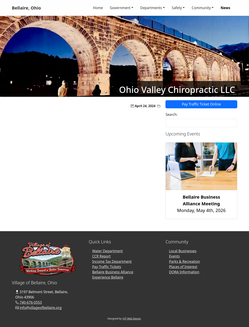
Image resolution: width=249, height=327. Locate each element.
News (225, 7)
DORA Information (184, 272)
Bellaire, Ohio (26, 8)
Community (201, 7)
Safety (177, 7)
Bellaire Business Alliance (112, 272)
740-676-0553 (31, 302)
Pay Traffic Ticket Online (201, 104)
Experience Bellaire (107, 277)
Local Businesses (183, 251)
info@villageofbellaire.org (41, 307)
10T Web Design (131, 318)
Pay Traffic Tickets (106, 266)
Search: (171, 114)
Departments (151, 7)
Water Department (107, 251)
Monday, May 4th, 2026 (201, 203)
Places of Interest (183, 266)
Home (98, 7)
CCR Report (101, 256)
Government (120, 7)
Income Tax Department (112, 261)
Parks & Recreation (184, 261)
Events (174, 256)
